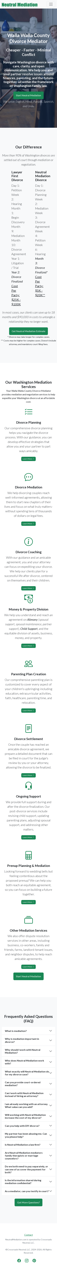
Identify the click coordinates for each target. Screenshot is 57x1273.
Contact (28, 1234)
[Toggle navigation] (51, 4)
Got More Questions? (28, 1202)
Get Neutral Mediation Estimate (28, 331)
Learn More (28, 459)
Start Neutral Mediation (28, 95)
